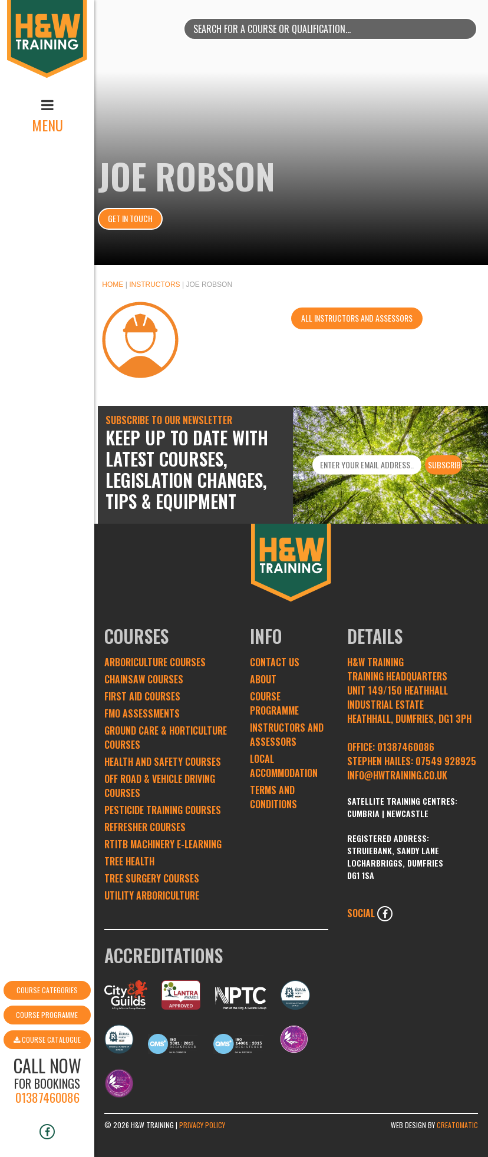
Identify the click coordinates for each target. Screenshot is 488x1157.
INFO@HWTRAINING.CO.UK (397, 775)
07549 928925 (446, 761)
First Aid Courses (142, 696)
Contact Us (274, 662)
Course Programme (47, 959)
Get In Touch (130, 218)
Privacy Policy (202, 1125)
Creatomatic (457, 1125)
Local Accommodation (284, 766)
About (263, 679)
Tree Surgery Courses (151, 878)
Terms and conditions (273, 797)
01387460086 (47, 1042)
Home (112, 284)
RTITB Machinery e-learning (163, 844)
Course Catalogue (47, 984)
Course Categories (47, 935)
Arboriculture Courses (155, 662)
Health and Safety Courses (162, 762)
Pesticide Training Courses (162, 810)
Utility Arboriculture (151, 895)
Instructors (154, 284)
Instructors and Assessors (287, 734)
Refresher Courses (145, 827)
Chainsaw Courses (143, 679)
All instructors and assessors (357, 318)
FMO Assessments (142, 713)
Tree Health (129, 861)
